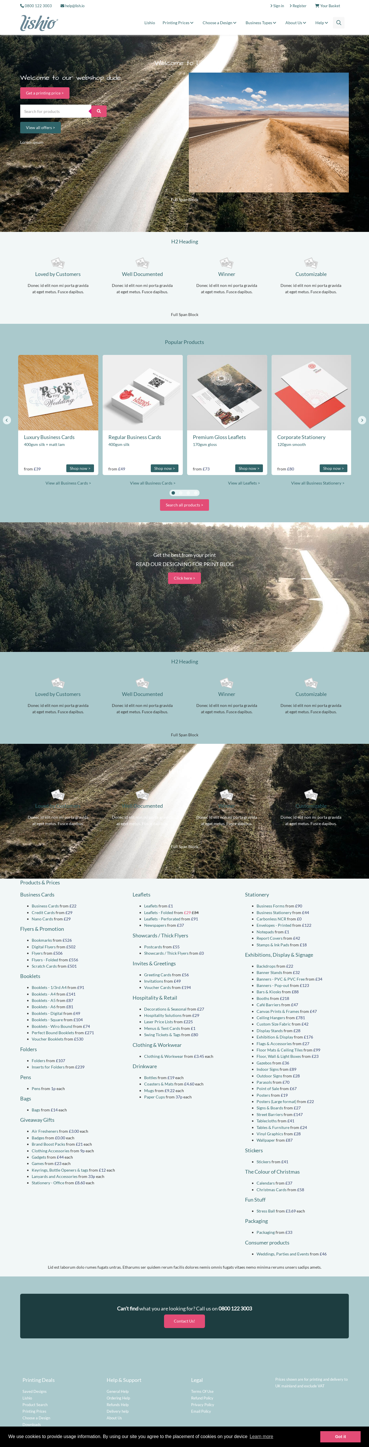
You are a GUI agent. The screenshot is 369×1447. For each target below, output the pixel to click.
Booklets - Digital (47, 1013)
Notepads (265, 931)
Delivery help (118, 1409)
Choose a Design (220, 22)
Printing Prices (179, 22)
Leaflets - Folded (158, 912)
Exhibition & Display (275, 1036)
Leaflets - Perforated (162, 918)
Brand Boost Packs (48, 1144)
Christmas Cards (272, 1189)
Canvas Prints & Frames (278, 1011)
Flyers (37, 953)
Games (38, 1163)
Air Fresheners (45, 1131)
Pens (36, 1088)
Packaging (266, 1232)
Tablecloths (267, 1120)
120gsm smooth (291, 444)
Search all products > (184, 504)
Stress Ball (266, 1210)
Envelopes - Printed (274, 925)
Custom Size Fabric (274, 1024)
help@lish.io (72, 5)
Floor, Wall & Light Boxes (279, 1056)
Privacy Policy (202, 1402)
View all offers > (40, 127)
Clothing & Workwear (163, 1056)
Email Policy (201, 1409)
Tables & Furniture (273, 1127)
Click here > (184, 578)
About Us (296, 22)
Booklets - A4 (44, 994)
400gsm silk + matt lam (44, 444)
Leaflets (151, 905)
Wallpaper (266, 1140)
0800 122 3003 (38, 5)
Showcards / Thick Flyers (166, 953)
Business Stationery (274, 912)
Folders (38, 1060)
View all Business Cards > (68, 483)
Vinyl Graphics (270, 1133)
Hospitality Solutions (163, 1015)
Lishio (149, 22)
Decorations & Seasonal (165, 1009)
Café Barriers (268, 1004)
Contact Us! (184, 1319)
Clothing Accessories (50, 1150)
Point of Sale (268, 1088)
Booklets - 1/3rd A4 (49, 987)
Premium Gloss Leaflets (219, 437)
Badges (38, 1137)
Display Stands (270, 1030)
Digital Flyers (44, 946)
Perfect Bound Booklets (53, 1032)
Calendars (266, 1183)
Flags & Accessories (274, 1043)
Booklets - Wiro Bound (52, 1026)
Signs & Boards (270, 1107)
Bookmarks (42, 940)
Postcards (153, 946)
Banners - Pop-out (273, 985)
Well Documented (142, 274)
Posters (263, 1095)
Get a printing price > (45, 92)
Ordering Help (118, 1396)
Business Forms (271, 905)
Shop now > (80, 468)
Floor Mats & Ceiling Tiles (280, 1049)
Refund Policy (202, 1396)
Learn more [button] (261, 1436)
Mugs (149, 1090)
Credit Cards (43, 912)
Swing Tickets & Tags (162, 1034)
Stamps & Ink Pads (273, 944)
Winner (226, 274)
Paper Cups (154, 1096)
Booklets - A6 (44, 1006)
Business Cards (45, 905)
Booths (263, 998)
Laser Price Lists (158, 1021)
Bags (36, 1109)
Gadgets (39, 1157)
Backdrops (266, 966)
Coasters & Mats (159, 1083)
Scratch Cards (44, 966)
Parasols (264, 1082)
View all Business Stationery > (317, 483)
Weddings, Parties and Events (283, 1253)
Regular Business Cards (134, 437)
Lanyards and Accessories (55, 1176)
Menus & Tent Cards (162, 1028)
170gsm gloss (205, 444)
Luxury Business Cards (49, 437)
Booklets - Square (47, 1019)
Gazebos (264, 1062)
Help (322, 22)
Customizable (311, 274)
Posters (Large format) (276, 1101)
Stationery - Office (48, 1182)
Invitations (153, 981)
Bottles (150, 1077)
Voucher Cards (157, 987)
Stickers (264, 1161)
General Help (118, 1389)
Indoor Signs (268, 1069)
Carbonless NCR (271, 918)
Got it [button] (340, 1436)
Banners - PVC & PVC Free (281, 979)
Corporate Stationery (301, 437)
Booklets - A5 (44, 1000)
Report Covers (270, 938)
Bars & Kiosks (269, 991)
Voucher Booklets (48, 1038)
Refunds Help (118, 1402)
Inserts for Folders (48, 1066)
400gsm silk (118, 444)
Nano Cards (42, 918)
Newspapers (155, 925)
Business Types (262, 22)
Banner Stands (269, 972)
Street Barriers (270, 1114)
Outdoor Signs (269, 1075)
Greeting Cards (157, 974)
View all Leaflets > (244, 483)
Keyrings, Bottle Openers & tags (60, 1170)
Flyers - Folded (45, 959)
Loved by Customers (58, 274)
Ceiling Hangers (271, 1017)
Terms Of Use (202, 1389)
